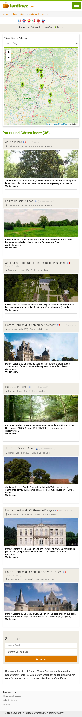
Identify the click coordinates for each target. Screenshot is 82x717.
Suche (41, 659)
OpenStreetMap (60, 124)
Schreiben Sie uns (10, 700)
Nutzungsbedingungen (12, 696)
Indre (48, 14)
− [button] (8, 58)
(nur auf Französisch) (34, 142)
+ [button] (8, 52)
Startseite (6, 14)
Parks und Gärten (19, 14)
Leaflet (49, 124)
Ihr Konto (6, 705)
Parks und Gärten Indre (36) (26, 133)
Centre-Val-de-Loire (36, 14)
